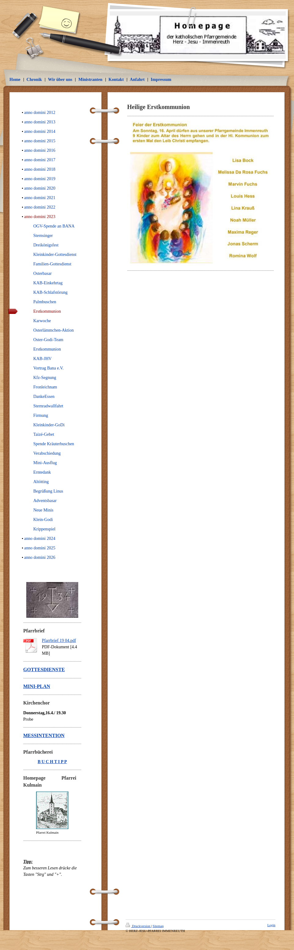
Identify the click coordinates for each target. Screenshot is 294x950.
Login (271, 925)
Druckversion (138, 926)
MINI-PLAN (36, 686)
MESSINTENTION (43, 735)
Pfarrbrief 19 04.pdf (59, 640)
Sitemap (158, 926)
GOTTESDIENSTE (44, 669)
